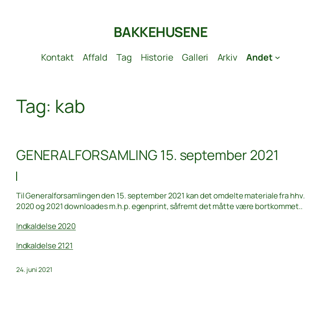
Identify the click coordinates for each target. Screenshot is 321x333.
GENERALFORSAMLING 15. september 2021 (147, 155)
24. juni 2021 (34, 269)
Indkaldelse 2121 (44, 245)
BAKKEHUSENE (161, 32)
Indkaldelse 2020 (46, 226)
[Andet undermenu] (263, 57)
